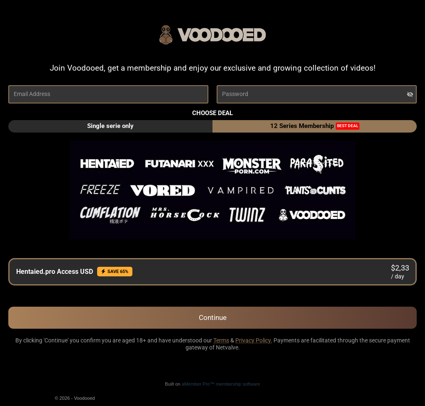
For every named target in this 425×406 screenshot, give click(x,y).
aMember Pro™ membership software (221, 383)
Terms (221, 340)
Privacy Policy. (253, 340)
